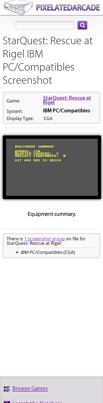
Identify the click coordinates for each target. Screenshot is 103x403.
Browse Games (30, 389)
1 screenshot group (44, 239)
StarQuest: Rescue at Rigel (67, 100)
